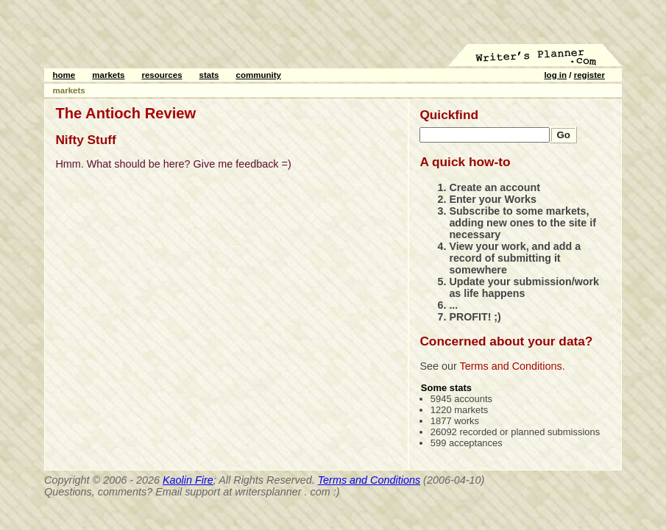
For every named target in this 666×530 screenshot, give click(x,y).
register (589, 75)
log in (555, 75)
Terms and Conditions (511, 366)
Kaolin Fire (188, 480)
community (258, 75)
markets (108, 75)
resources (161, 75)
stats (209, 75)
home (64, 75)
